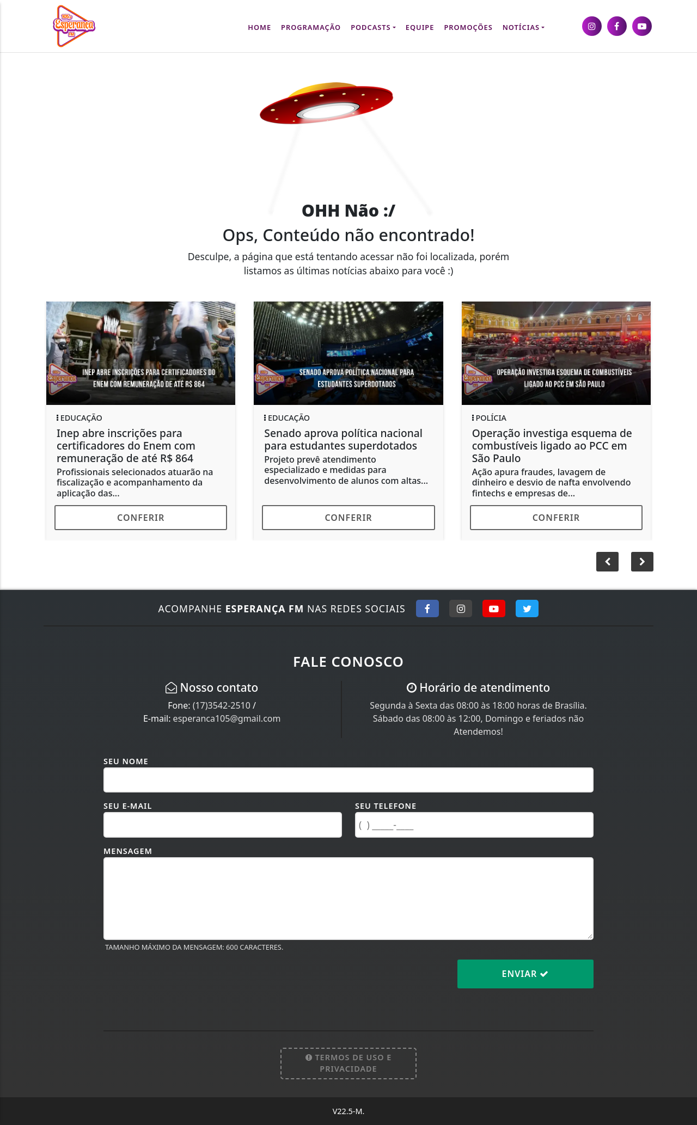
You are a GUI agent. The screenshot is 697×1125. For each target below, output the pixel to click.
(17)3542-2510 (221, 705)
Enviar (525, 974)
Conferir (140, 518)
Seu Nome (126, 761)
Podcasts (370, 27)
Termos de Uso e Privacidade (348, 1063)
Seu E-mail (127, 806)
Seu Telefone (386, 806)
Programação (311, 27)
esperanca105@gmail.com (227, 718)
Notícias (521, 27)
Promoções (468, 27)
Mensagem (127, 851)
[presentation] (186, 982)
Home (259, 27)
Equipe (420, 27)
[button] (642, 561)
